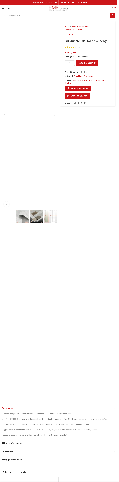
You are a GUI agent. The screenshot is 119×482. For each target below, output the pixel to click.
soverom (86, 80)
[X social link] (75, 103)
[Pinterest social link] (78, 103)
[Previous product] (66, 34)
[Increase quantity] (73, 63)
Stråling (68, 83)
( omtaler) (79, 47)
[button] (4, 115)
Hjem (67, 26)
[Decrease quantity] (66, 63)
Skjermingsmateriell (80, 26)
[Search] (58, 15)
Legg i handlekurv (87, 63)
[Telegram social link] (84, 103)
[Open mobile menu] (6, 8)
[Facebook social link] (72, 103)
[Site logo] (58, 8)
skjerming (77, 80)
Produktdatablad (78, 88)
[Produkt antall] (70, 63)
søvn (92, 80)
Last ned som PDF (77, 96)
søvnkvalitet (100, 80)
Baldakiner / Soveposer (75, 29)
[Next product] (72, 34)
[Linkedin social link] (81, 103)
